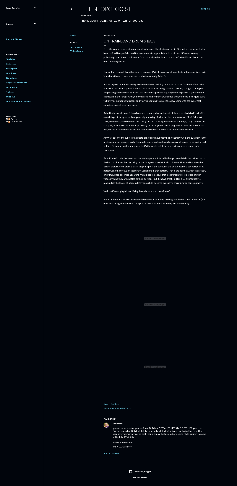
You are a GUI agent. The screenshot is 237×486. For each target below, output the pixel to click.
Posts (12, 119)
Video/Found (76, 51)
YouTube (137, 20)
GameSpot (11, 78)
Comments (15, 121)
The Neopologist (106, 8)
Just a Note (76, 47)
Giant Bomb (12, 87)
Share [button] (73, 35)
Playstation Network (16, 82)
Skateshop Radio (109, 20)
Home (84, 20)
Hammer (116, 424)
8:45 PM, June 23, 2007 (122, 447)
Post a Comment (112, 453)
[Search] (205, 9)
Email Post (114, 404)
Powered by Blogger (140, 471)
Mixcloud (10, 96)
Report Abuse (14, 39)
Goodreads (12, 73)
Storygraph (11, 68)
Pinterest (11, 64)
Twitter (125, 20)
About (93, 20)
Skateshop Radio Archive (18, 101)
